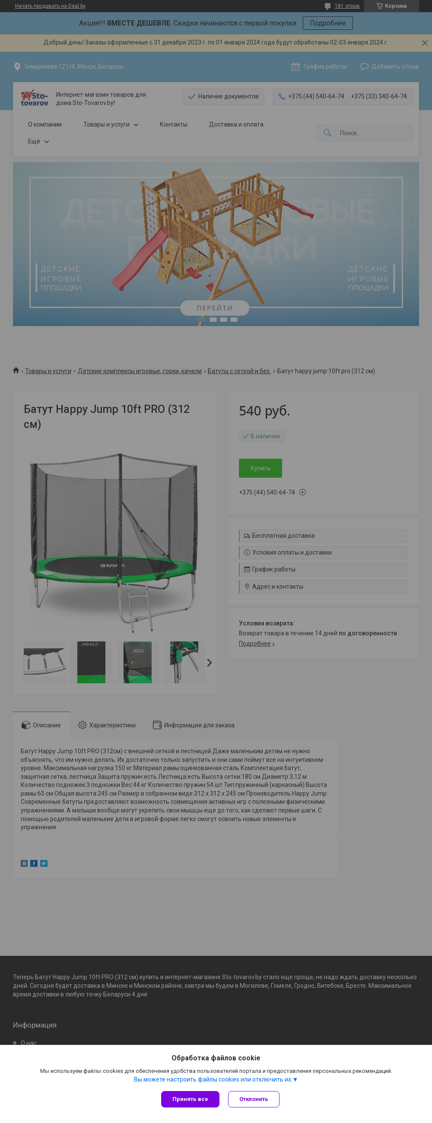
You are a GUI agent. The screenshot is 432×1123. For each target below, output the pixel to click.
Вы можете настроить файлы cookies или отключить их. (213, 1079)
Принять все (190, 1099)
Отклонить (253, 1099)
